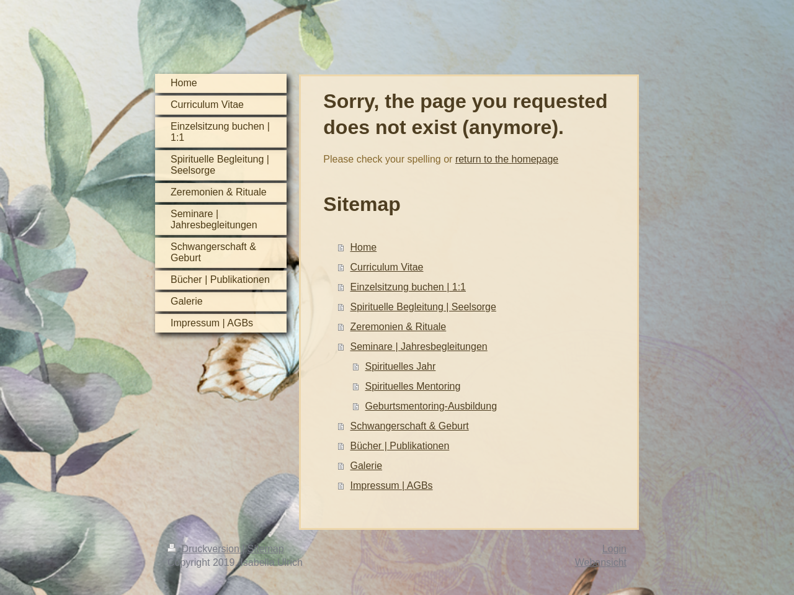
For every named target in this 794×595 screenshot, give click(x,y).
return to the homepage (506, 159)
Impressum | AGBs (391, 485)
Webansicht (601, 562)
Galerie (366, 465)
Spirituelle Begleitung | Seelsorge (423, 307)
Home (363, 247)
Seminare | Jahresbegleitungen (419, 346)
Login (614, 549)
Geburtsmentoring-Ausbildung (431, 406)
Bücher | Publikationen (400, 446)
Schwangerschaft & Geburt (409, 426)
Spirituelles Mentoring (413, 386)
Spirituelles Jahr (400, 366)
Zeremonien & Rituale (398, 326)
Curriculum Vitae (387, 267)
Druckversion (204, 549)
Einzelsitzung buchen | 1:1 (408, 287)
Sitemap (266, 549)
